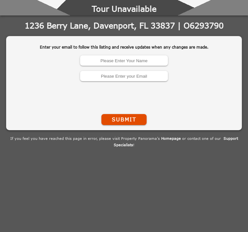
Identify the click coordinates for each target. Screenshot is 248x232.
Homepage (171, 138)
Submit (124, 119)
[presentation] (124, 96)
